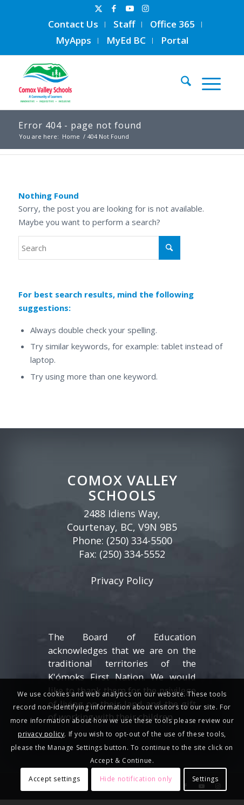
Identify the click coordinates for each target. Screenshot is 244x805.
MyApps (73, 40)
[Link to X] (98, 8)
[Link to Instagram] (145, 8)
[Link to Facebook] (114, 8)
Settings (205, 778)
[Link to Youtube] (129, 8)
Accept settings (54, 778)
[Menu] (206, 82)
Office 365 (172, 24)
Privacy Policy (122, 580)
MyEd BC (126, 40)
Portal (174, 40)
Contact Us (73, 24)
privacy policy (41, 734)
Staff (124, 24)
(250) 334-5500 (139, 540)
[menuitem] (73, 25)
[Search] (180, 82)
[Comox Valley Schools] (96, 82)
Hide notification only (136, 778)
